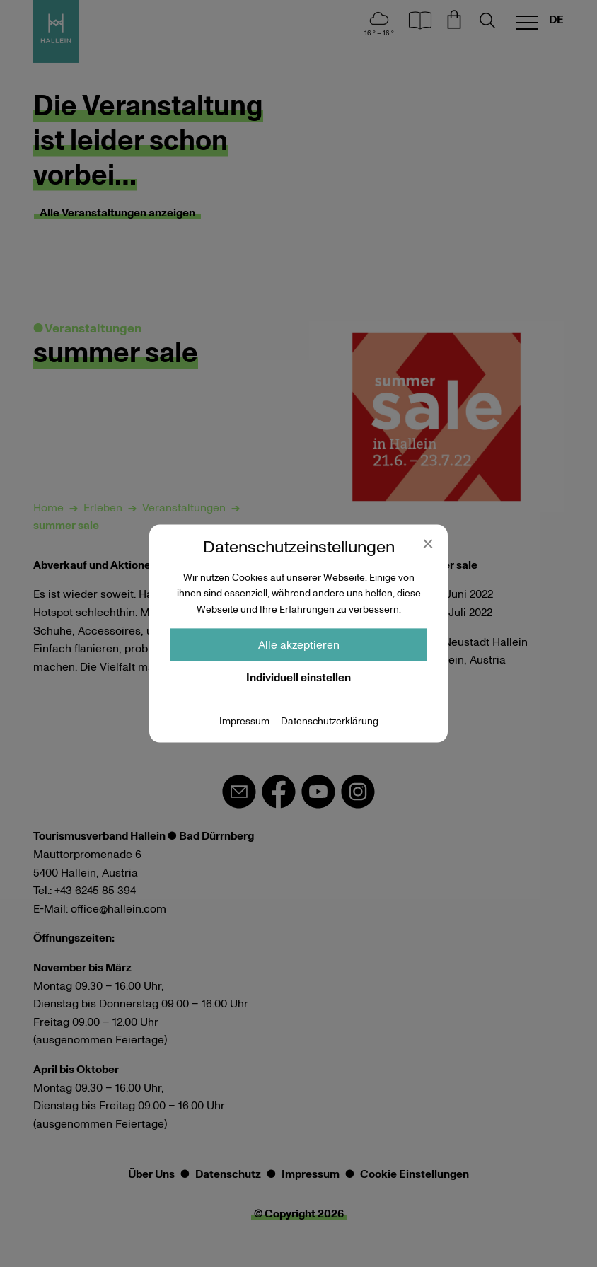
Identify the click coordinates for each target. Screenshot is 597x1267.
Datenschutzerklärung (329, 722)
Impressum (244, 722)
